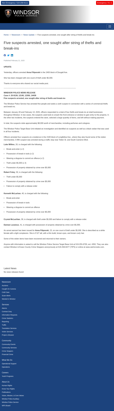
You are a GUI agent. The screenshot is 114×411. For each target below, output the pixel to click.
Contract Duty (7, 311)
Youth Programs (7, 376)
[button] (107, 10)
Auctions (5, 285)
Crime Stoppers (7, 351)
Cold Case (5, 292)
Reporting (5, 322)
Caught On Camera (9, 289)
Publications (6, 392)
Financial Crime (7, 354)
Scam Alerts (6, 296)
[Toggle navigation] (110, 26)
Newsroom (16, 35)
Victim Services (7, 332)
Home (6, 35)
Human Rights (7, 385)
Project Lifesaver (8, 335)
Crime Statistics (7, 318)
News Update (28, 35)
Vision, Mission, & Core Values (13, 395)
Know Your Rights (8, 389)
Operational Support (9, 364)
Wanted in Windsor (9, 299)
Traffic (4, 325)
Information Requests (9, 315)
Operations (6, 367)
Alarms (4, 308)
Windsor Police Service (10, 402)
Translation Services (9, 328)
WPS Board (6, 405)
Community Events (8, 344)
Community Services (9, 348)
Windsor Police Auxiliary (10, 399)
